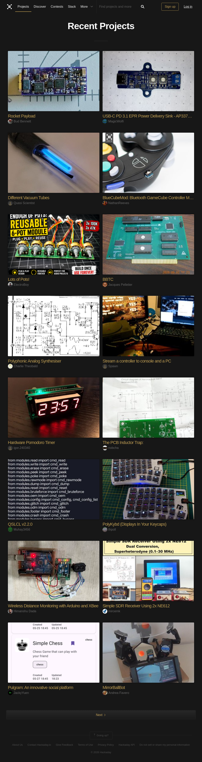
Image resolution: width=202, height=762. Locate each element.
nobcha (111, 447)
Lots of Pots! (18, 279)
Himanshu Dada (22, 611)
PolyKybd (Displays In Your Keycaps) (135, 524)
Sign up (170, 6)
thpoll (109, 529)
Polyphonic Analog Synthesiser (35, 361)
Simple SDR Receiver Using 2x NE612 (136, 605)
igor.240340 (19, 447)
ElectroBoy (18, 284)
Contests (57, 6)
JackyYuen (18, 692)
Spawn (110, 366)
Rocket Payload (22, 116)
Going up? (101, 735)
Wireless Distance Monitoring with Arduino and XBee (53, 605)
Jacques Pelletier (117, 284)
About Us (17, 744)
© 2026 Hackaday (101, 752)
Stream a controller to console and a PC (137, 361)
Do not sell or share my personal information (164, 744)
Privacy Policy (106, 744)
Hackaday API (127, 744)
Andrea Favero (116, 692)
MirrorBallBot (114, 687)
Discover (40, 6)
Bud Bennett (19, 121)
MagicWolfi (113, 121)
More (87, 6)
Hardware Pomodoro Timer (31, 442)
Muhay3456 (19, 529)
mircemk (111, 611)
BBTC (108, 279)
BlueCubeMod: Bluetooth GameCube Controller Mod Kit (151, 197)
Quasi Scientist (21, 203)
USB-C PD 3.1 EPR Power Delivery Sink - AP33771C (149, 116)
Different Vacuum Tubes (29, 197)
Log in (188, 6)
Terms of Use (85, 744)
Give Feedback (64, 744)
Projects (23, 6)
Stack (72, 6)
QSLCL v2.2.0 (20, 524)
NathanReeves (116, 203)
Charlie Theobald (23, 366)
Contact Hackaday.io (39, 744)
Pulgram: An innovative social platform (41, 687)
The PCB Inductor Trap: (123, 442)
